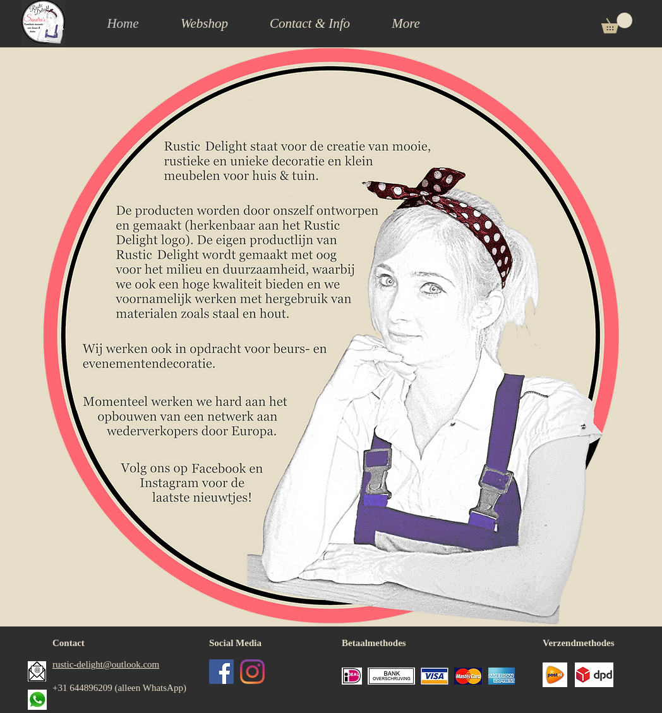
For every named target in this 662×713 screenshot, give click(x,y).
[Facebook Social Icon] (221, 671)
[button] (310, 23)
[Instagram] (252, 671)
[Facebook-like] (256, 705)
